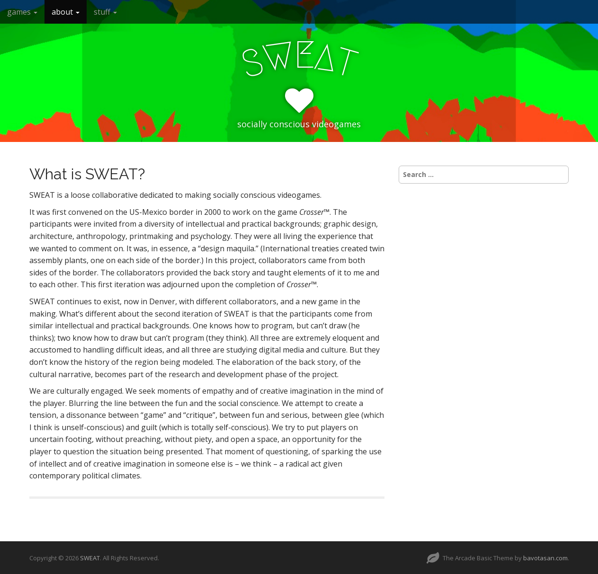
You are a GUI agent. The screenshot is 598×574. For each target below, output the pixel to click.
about (66, 12)
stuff (105, 12)
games (22, 12)
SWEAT (90, 558)
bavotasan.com (545, 558)
